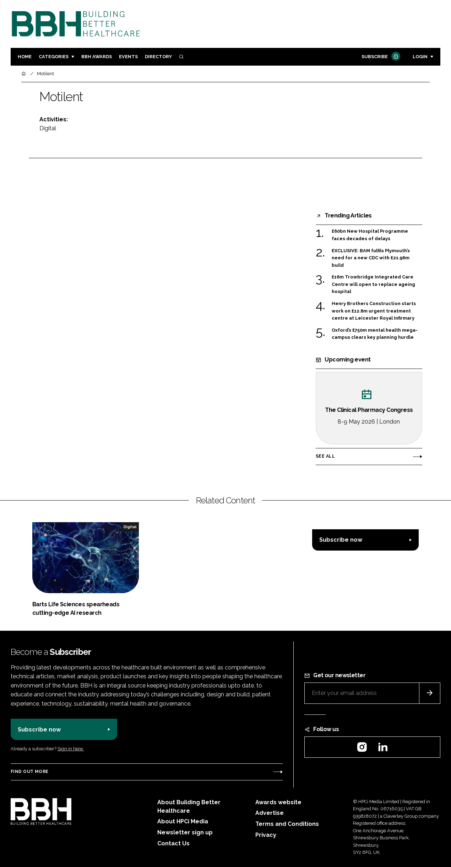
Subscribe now (340, 539)
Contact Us (173, 843)
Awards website (278, 802)
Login (420, 56)
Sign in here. (71, 748)
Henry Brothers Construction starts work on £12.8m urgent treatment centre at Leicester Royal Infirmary (374, 311)
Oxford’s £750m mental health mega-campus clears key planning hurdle (375, 334)
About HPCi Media (182, 821)
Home (25, 56)
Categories (54, 56)
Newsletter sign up (185, 832)
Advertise (269, 813)
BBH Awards (96, 56)
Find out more (29, 771)
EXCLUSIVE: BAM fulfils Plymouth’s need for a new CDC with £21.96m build (371, 258)
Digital (47, 128)
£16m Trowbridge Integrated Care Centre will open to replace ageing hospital (373, 284)
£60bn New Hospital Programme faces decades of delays (370, 235)
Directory (158, 56)
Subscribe (380, 57)
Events (128, 56)
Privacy (265, 835)
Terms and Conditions (287, 824)
